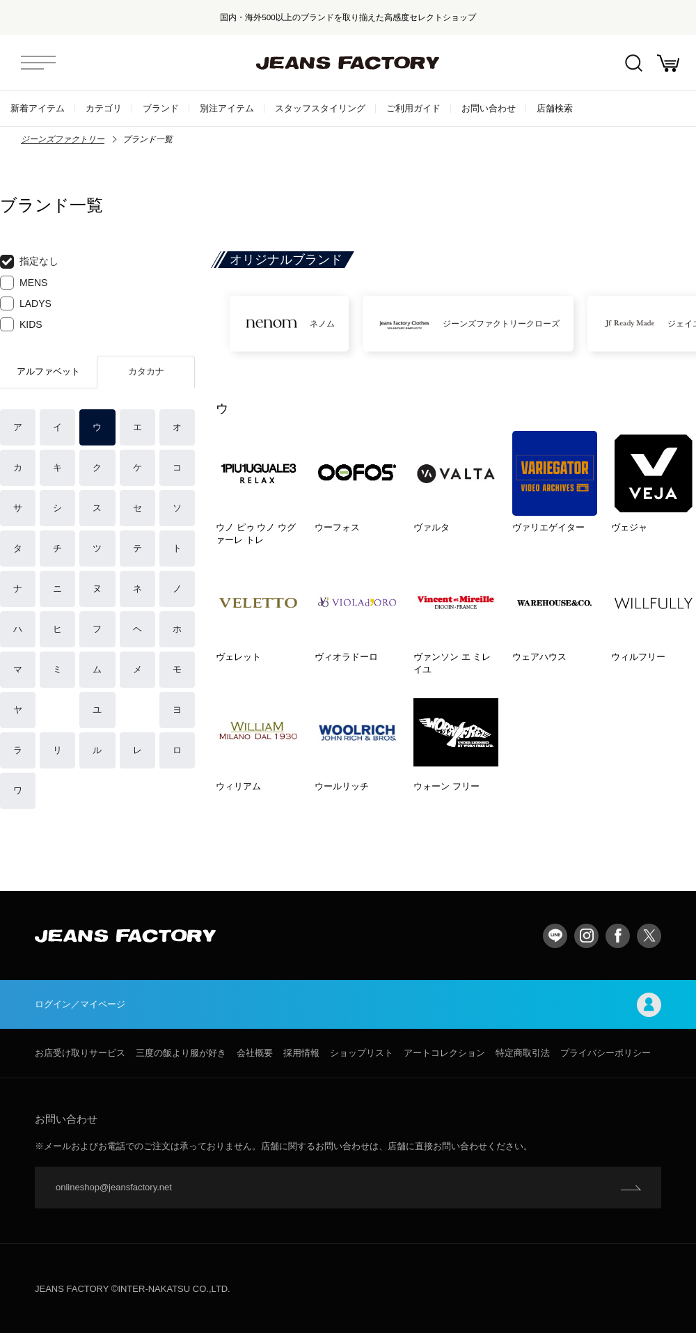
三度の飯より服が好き (181, 1053)
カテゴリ (104, 108)
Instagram (586, 936)
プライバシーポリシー (605, 1053)
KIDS (21, 324)
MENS (23, 283)
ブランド (161, 108)
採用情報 (301, 1053)
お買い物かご (668, 63)
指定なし (29, 262)
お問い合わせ (488, 108)
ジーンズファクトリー (62, 139)
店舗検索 (555, 108)
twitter (649, 936)
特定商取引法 (523, 1053)
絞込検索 (633, 63)
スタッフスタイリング (320, 108)
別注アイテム (227, 108)
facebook (618, 936)
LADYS (26, 303)
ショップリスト (361, 1053)
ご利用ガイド (413, 108)
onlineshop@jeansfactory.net (114, 1187)
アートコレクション (444, 1053)
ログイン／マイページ (348, 1005)
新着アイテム (37, 108)
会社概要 (255, 1053)
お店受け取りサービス (80, 1053)
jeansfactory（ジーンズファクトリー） (348, 63)
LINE (555, 936)
